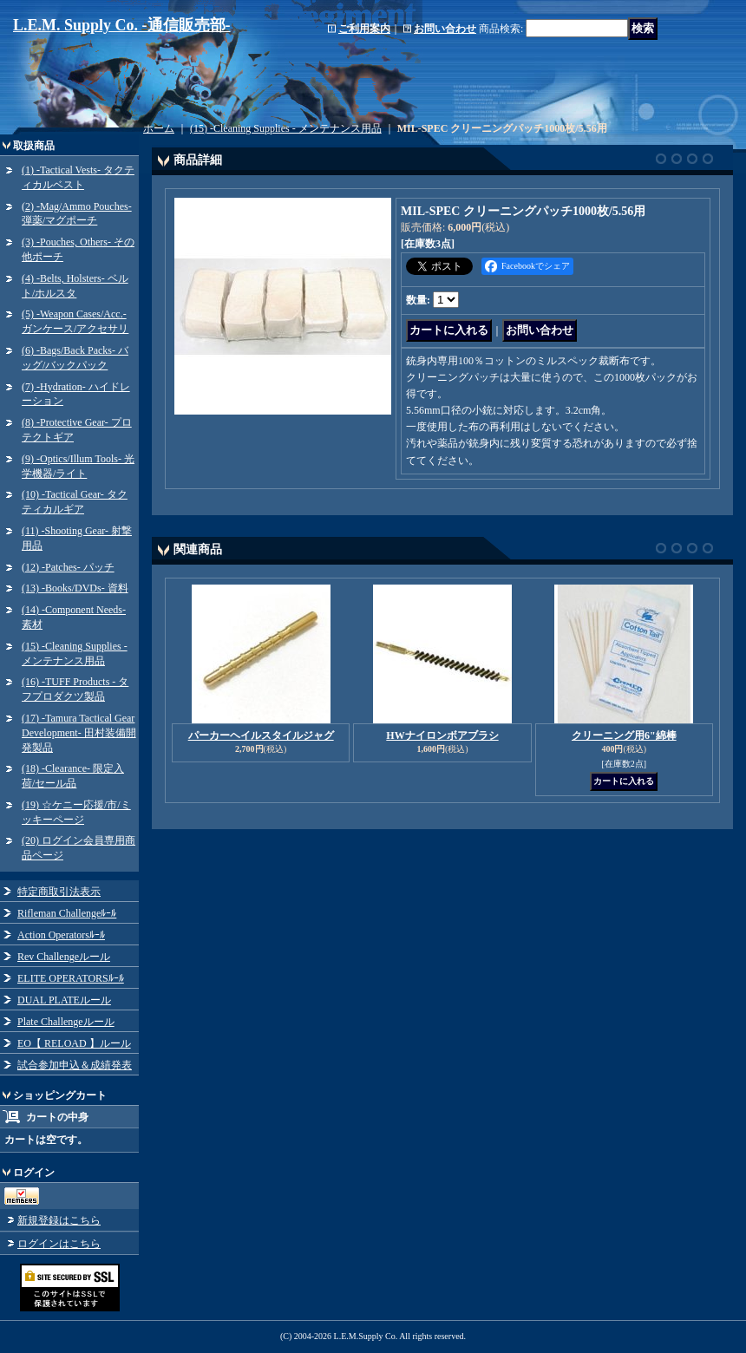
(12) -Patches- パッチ (68, 567)
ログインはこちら (59, 1244)
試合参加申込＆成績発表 (74, 1065)
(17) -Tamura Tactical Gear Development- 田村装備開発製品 (79, 733)
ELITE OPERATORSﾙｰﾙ (70, 978)
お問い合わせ (445, 29)
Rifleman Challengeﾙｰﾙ (66, 913)
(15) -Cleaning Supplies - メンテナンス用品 (286, 128)
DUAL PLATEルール (64, 1000)
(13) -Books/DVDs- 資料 (75, 588)
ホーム (158, 128)
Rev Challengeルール (63, 957)
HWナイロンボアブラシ (442, 735)
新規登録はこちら (59, 1220)
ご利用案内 (364, 29)
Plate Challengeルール (66, 1022)
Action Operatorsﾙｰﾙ (61, 935)
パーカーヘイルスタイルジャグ (261, 735)
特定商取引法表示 (59, 892)
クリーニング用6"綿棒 (624, 735)
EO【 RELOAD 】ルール (74, 1043)
